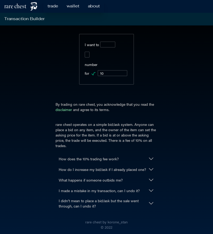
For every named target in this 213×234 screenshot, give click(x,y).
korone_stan (118, 221)
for (106, 73)
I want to (100, 44)
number (91, 64)
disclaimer (64, 109)
